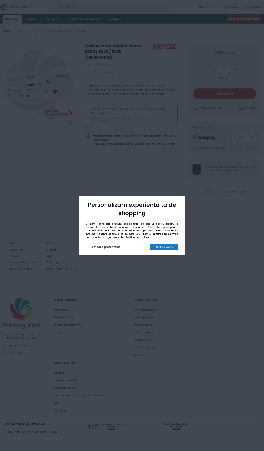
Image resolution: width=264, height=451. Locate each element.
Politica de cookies (137, 237)
